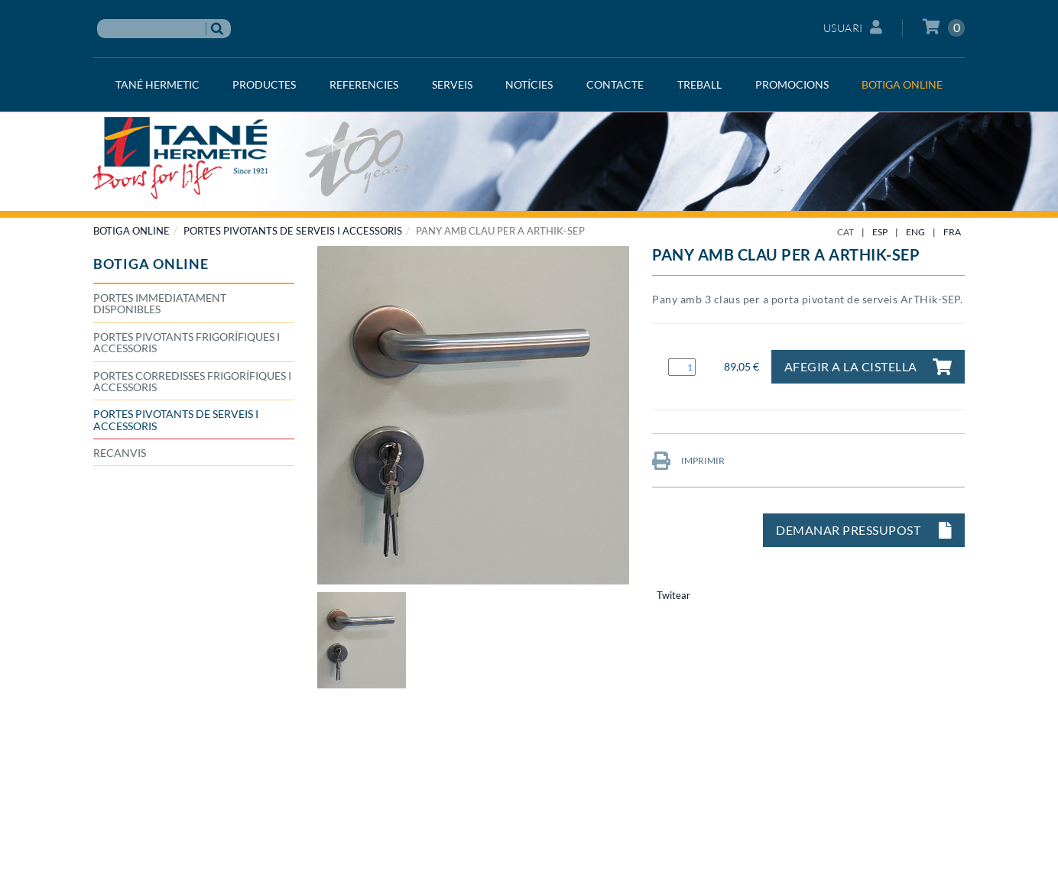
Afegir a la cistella (868, 366)
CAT (845, 232)
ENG (915, 232)
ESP (880, 232)
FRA (952, 232)
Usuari (853, 27)
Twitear (673, 595)
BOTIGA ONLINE (131, 231)
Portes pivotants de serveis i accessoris (292, 231)
